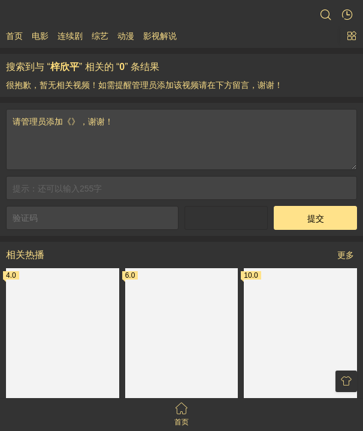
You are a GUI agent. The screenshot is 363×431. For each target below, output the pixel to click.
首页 (14, 36)
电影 (40, 36)
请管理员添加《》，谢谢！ (181, 383)
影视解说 (160, 36)
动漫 (125, 36)
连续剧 (70, 36)
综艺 (100, 36)
